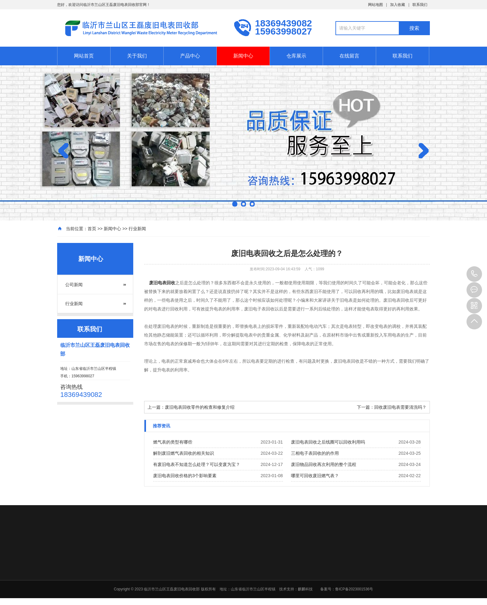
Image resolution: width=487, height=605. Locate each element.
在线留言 (349, 55)
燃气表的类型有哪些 (172, 442)
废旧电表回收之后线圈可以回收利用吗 (328, 442)
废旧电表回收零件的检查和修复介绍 (199, 407)
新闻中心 (243, 55)
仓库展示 (296, 55)
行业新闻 (137, 228)
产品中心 (190, 55)
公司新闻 (74, 284)
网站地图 (375, 4)
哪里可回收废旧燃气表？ (315, 475)
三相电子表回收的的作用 (315, 453)
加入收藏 (397, 4)
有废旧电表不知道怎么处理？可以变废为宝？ (196, 464)
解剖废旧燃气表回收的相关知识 (183, 453)
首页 (92, 228)
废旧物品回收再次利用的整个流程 (323, 464)
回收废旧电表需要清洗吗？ (400, 407)
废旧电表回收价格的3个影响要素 (184, 475)
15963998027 (474, 274)
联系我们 (419, 4)
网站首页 (84, 55)
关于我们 (137, 55)
